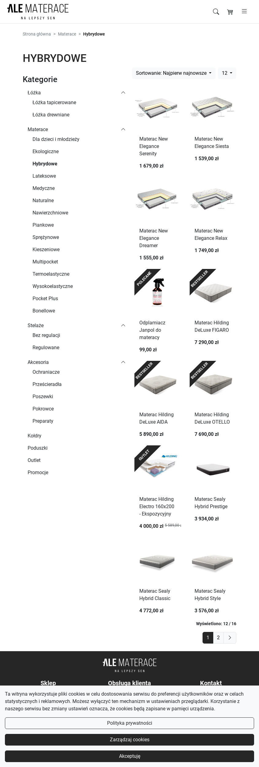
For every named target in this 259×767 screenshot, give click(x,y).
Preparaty (43, 421)
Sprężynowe (46, 237)
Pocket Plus (45, 298)
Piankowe (43, 225)
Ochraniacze (46, 372)
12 (225, 73)
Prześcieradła (47, 384)
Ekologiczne (46, 151)
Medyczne (44, 188)
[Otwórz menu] (244, 12)
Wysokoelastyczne (53, 286)
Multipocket (45, 262)
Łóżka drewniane (51, 115)
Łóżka (34, 93)
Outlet (34, 460)
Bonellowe (44, 311)
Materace (67, 34)
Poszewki (43, 396)
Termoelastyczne (51, 274)
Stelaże (36, 325)
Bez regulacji (46, 335)
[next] (229, 638)
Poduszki (38, 448)
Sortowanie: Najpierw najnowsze (172, 73)
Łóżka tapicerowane (54, 102)
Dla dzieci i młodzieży (56, 139)
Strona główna (37, 34)
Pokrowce (43, 409)
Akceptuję (129, 756)
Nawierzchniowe (50, 213)
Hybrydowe (45, 164)
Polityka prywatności (129, 723)
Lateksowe (44, 176)
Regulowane (46, 347)
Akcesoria (38, 362)
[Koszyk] (230, 11)
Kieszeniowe (46, 249)
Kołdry (34, 436)
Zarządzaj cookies (129, 739)
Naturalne (43, 200)
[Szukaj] (216, 11)
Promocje (38, 472)
